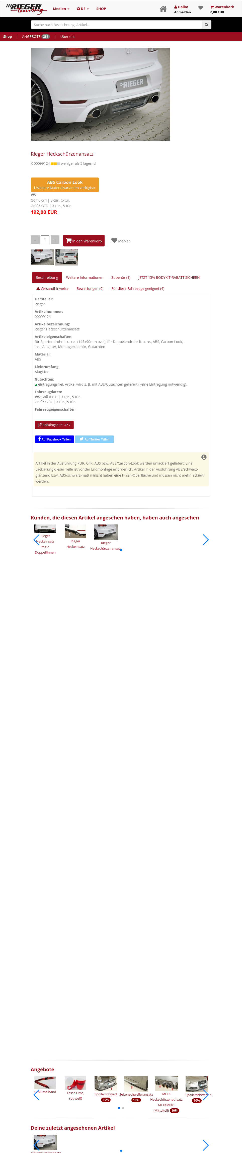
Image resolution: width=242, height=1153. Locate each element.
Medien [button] (61, 8)
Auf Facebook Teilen (54, 439)
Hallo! (182, 10)
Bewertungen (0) (89, 288)
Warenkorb (222, 10)
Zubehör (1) (120, 277)
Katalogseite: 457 (54, 424)
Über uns (67, 36)
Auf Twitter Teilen (94, 439)
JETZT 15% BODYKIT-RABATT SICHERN (169, 277)
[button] (121, 550)
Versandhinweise (52, 288)
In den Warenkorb (84, 240)
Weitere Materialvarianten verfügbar (65, 184)
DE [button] (83, 8)
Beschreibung (47, 277)
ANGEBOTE (36, 36)
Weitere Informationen (84, 277)
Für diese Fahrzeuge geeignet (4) (138, 288)
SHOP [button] (101, 8)
